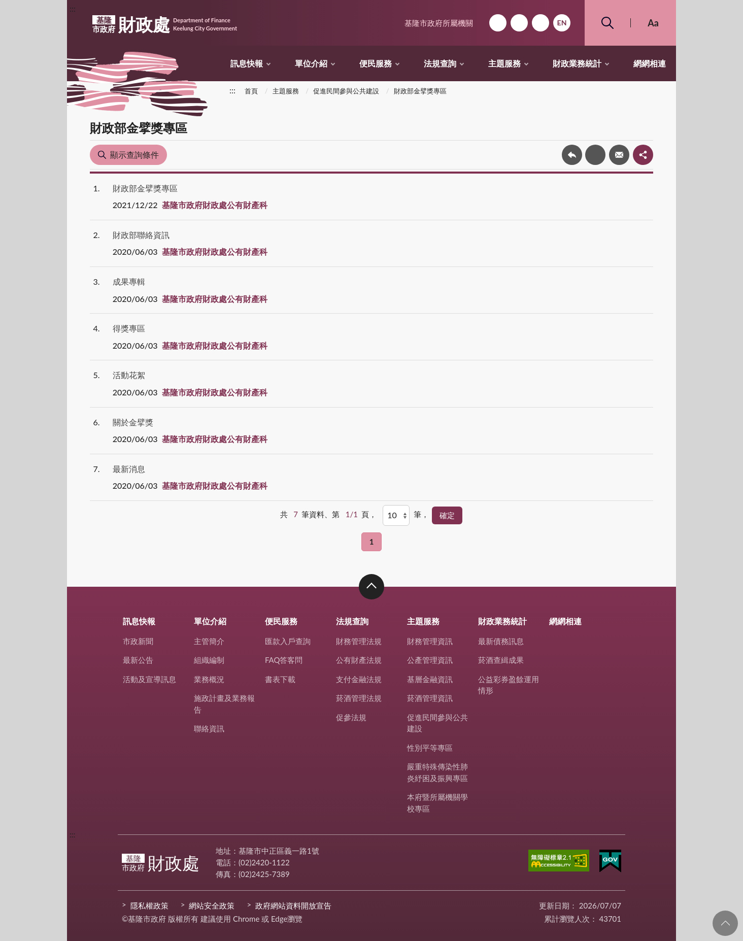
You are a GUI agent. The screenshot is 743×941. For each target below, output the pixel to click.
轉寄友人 (619, 155)
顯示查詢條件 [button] (134, 154)
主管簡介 (209, 641)
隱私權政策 (149, 905)
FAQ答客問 (284, 659)
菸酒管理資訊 (430, 697)
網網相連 (649, 63)
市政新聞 (138, 641)
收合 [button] (371, 586)
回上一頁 (572, 155)
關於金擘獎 (133, 422)
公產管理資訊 (430, 659)
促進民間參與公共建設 (346, 91)
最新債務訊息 (501, 641)
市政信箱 (540, 22)
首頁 (251, 91)
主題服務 (504, 63)
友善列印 (595, 155)
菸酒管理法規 (359, 697)
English (561, 22)
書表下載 (280, 679)
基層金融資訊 (430, 679)
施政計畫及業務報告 (224, 703)
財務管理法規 (359, 641)
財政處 (164, 24)
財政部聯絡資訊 (141, 235)
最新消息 (129, 469)
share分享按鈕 (643, 155)
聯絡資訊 (209, 728)
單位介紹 (311, 63)
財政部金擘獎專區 (420, 91)
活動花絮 (129, 375)
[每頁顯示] (396, 515)
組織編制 (209, 659)
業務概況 (209, 679)
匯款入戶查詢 (288, 641)
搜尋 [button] (607, 23)
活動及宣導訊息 (149, 679)
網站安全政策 (211, 905)
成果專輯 (129, 281)
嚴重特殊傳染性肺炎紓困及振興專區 (437, 772)
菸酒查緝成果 (501, 659)
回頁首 (725, 923)
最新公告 (138, 659)
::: (73, 8)
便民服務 (375, 63)
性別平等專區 (430, 747)
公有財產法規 (359, 659)
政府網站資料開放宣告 (293, 905)
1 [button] (371, 541)
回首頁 (497, 22)
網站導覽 (519, 22)
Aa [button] (653, 23)
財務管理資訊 (430, 641)
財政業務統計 (577, 63)
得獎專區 (129, 328)
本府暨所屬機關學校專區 (437, 802)
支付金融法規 (359, 679)
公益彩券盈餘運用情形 (508, 685)
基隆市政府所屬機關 (438, 22)
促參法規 (351, 717)
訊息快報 (246, 63)
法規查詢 (440, 63)
